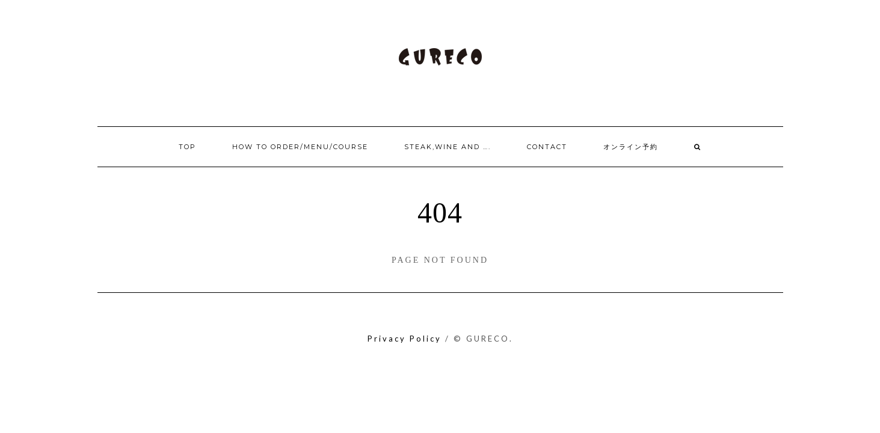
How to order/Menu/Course (300, 147)
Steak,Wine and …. (447, 147)
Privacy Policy (405, 338)
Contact (547, 147)
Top (187, 147)
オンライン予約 (630, 147)
